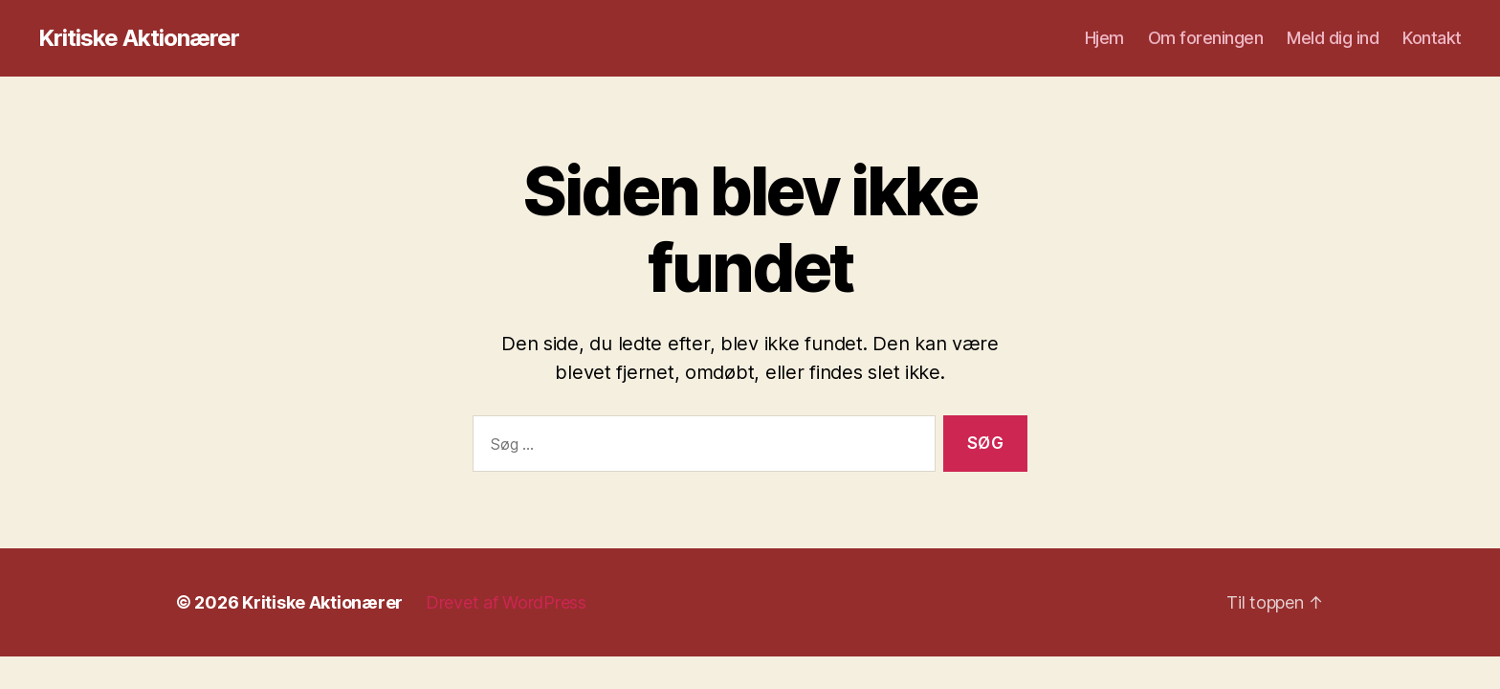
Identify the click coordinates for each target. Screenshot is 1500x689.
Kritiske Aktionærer (138, 38)
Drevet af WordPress (506, 602)
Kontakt (1432, 38)
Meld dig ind (1333, 38)
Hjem (1104, 38)
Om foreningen (1206, 38)
